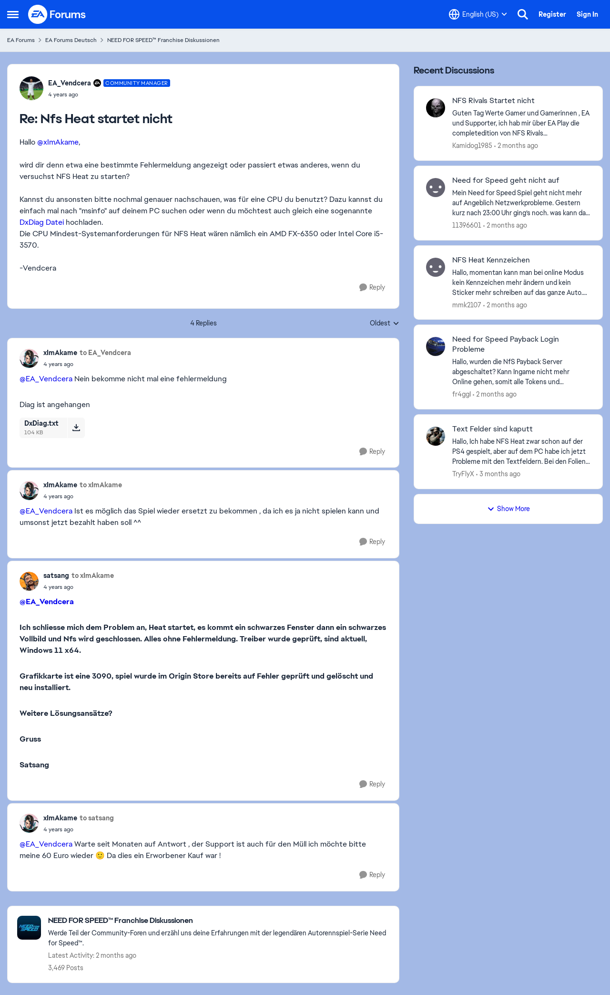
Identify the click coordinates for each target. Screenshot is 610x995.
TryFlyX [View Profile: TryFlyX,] (463, 474)
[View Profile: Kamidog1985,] (435, 107)
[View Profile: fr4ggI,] (435, 346)
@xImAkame (58, 142)
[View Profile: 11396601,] (435, 187)
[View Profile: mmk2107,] (435, 267)
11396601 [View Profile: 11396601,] (466, 225)
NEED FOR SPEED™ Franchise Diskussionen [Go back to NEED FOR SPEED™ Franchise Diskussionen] (163, 40)
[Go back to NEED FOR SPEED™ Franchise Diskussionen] (218, 921)
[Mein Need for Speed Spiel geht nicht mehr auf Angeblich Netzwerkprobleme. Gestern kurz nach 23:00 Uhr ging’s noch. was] (521, 203)
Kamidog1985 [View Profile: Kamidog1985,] (472, 145)
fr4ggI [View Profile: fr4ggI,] (461, 394)
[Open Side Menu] (12, 14)
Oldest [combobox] (384, 323)
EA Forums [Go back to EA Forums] (21, 40)
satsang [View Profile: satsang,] (56, 575)
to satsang (97, 818)
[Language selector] (478, 14)
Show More (508, 508)
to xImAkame (101, 485)
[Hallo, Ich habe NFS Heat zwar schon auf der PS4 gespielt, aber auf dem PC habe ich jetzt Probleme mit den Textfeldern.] (521, 452)
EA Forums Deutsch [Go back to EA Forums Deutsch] (71, 40)
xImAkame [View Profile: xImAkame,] (60, 352)
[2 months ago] (516, 146)
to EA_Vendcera (105, 352)
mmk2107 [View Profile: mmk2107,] (466, 304)
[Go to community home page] (57, 14)
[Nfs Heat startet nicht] (109, 94)
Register (552, 14)
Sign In (587, 14)
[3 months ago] (498, 474)
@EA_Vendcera (46, 379)
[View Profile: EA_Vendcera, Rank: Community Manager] (31, 88)
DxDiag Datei (42, 222)
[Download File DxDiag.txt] (76, 428)
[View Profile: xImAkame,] (29, 358)
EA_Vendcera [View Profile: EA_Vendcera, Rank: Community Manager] (69, 83)
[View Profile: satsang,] (29, 581)
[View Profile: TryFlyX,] (435, 436)
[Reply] (372, 287)
